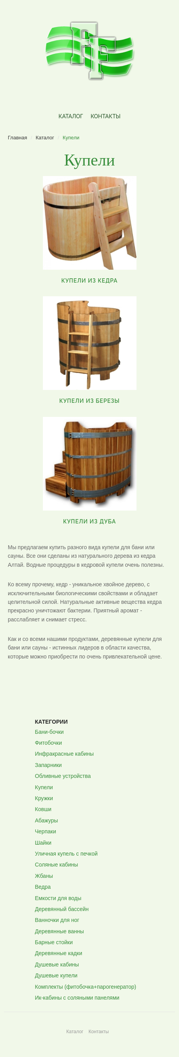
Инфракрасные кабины (64, 754)
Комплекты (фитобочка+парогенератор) (85, 987)
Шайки (43, 843)
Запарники (48, 765)
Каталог (70, 116)
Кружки (44, 798)
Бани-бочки (49, 732)
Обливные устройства (63, 776)
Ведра (43, 887)
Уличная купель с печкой (66, 854)
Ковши (43, 809)
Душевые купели (56, 975)
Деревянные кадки (58, 953)
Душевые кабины (57, 964)
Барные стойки (54, 942)
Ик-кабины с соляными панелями (77, 998)
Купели (44, 787)
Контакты (105, 116)
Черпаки (45, 831)
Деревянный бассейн (62, 909)
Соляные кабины (56, 864)
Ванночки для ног (57, 920)
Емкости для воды (58, 898)
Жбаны (44, 876)
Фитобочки (48, 743)
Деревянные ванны (59, 931)
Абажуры (46, 820)
